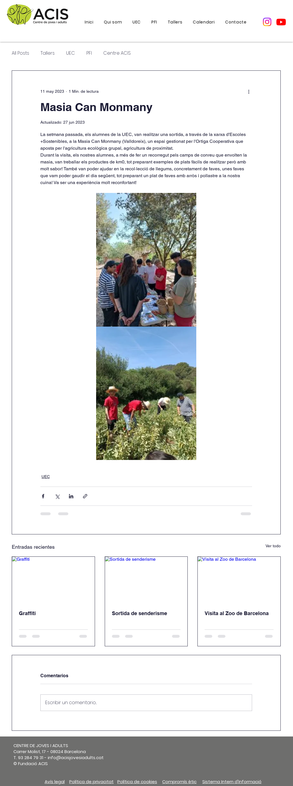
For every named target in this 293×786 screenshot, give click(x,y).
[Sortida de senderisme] (146, 580)
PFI (89, 53)
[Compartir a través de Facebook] (43, 496)
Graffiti (27, 613)
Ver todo (273, 546)
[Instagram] (267, 21)
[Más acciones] (248, 91)
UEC (70, 53)
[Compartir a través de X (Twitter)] (57, 496)
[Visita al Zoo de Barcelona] (239, 580)
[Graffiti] (53, 580)
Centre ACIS (117, 53)
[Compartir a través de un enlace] (85, 496)
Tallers (48, 53)
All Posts (20, 53)
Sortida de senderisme (139, 613)
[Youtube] (281, 21)
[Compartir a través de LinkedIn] (71, 496)
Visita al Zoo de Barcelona (237, 613)
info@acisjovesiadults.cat (76, 758)
